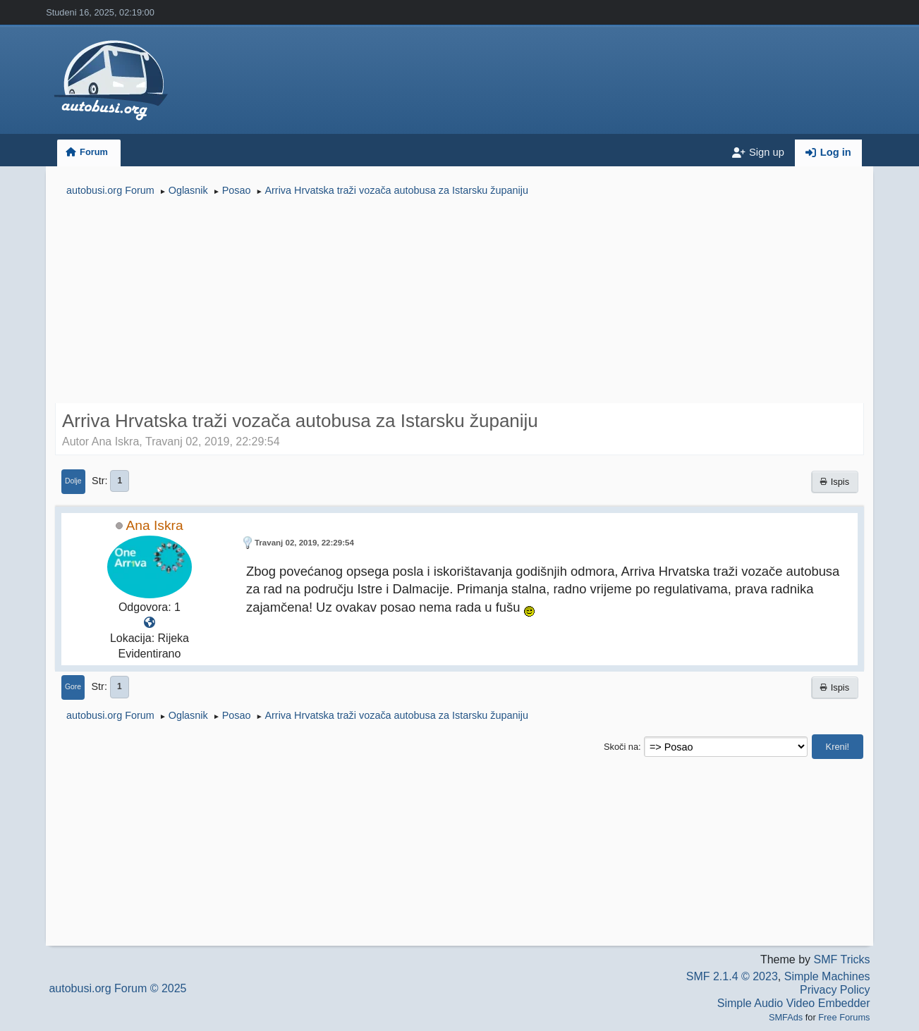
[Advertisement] (459, 301)
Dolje (73, 481)
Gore (73, 687)
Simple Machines (827, 976)
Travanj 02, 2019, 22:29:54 (304, 542)
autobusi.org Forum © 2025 (117, 988)
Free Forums (844, 1017)
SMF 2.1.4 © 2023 (732, 976)
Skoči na (621, 746)
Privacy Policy (835, 990)
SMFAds (786, 1017)
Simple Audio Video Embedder (793, 1003)
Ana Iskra (154, 525)
